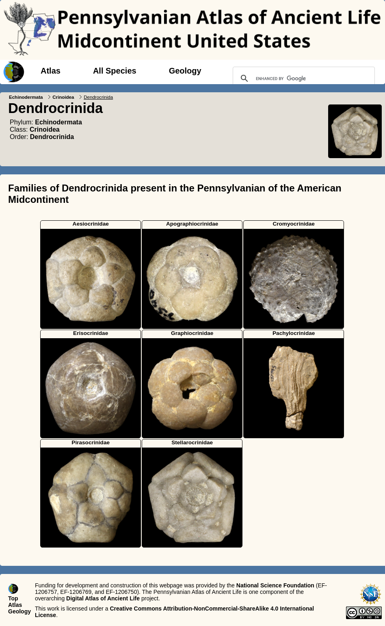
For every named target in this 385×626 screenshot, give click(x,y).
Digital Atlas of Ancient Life (103, 598)
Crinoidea (63, 97)
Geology (185, 70)
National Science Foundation (275, 585)
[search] (302, 78)
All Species (114, 70)
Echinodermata (26, 97)
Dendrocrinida (52, 136)
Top (13, 598)
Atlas (51, 70)
